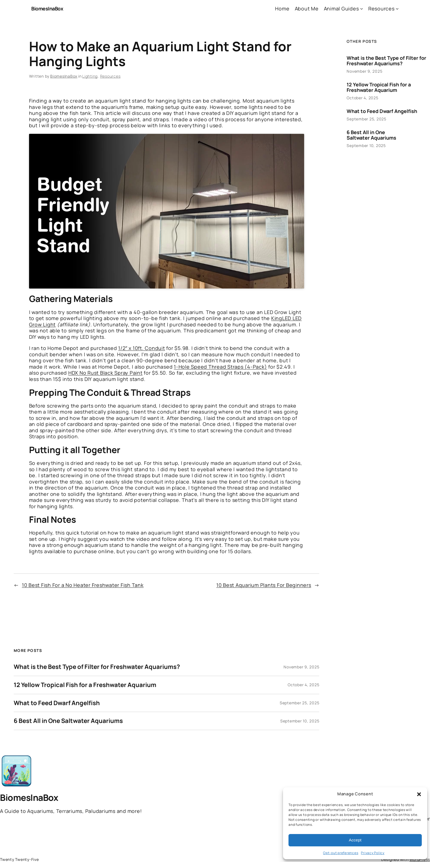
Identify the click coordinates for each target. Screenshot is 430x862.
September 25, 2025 (299, 702)
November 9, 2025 (301, 666)
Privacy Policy (372, 852)
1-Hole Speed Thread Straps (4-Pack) (220, 366)
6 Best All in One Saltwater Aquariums (68, 720)
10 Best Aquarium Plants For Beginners (263, 585)
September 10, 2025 (299, 720)
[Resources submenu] (397, 8)
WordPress (419, 859)
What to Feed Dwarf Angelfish (57, 703)
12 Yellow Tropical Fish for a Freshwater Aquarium (85, 685)
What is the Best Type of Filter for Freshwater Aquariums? (97, 666)
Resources (110, 76)
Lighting (90, 76)
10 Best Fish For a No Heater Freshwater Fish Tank (83, 585)
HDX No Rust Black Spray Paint (105, 372)
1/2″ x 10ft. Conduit (141, 348)
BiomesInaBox (47, 8)
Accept (355, 840)
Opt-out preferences (340, 852)
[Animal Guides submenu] (361, 8)
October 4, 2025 (303, 684)
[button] (419, 794)
